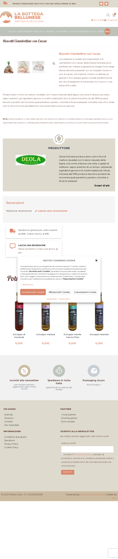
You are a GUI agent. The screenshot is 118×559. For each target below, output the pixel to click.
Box (107, 31)
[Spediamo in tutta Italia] (59, 432)
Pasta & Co (39, 31)
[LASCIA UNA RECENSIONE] (12, 308)
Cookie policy (52, 299)
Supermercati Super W (92, 556)
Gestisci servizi (27, 284)
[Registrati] (110, 20)
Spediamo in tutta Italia (59, 443)
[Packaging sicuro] (94, 432)
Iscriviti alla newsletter (24, 442)
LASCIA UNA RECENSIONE (31, 307)
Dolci (93, 31)
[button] (96, 260)
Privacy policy (64, 299)
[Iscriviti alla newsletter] (24, 432)
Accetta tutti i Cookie (33, 292)
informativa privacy (82, 516)
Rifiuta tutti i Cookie (59, 292)
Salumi (11, 31)
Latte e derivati (24, 31)
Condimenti (62, 31)
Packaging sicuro (94, 442)
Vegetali (50, 31)
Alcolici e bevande (79, 31)
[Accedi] (96, 20)
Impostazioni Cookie (85, 292)
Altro (101, 31)
